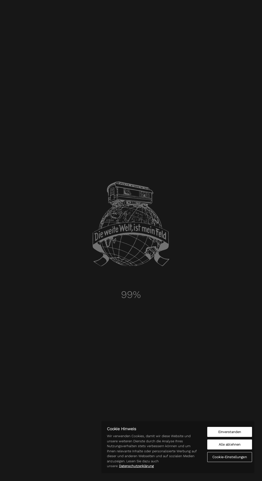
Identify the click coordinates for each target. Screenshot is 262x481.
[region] (178, 447)
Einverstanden (229, 432)
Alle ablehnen (230, 444)
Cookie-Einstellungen (229, 457)
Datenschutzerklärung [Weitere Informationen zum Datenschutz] (136, 466)
